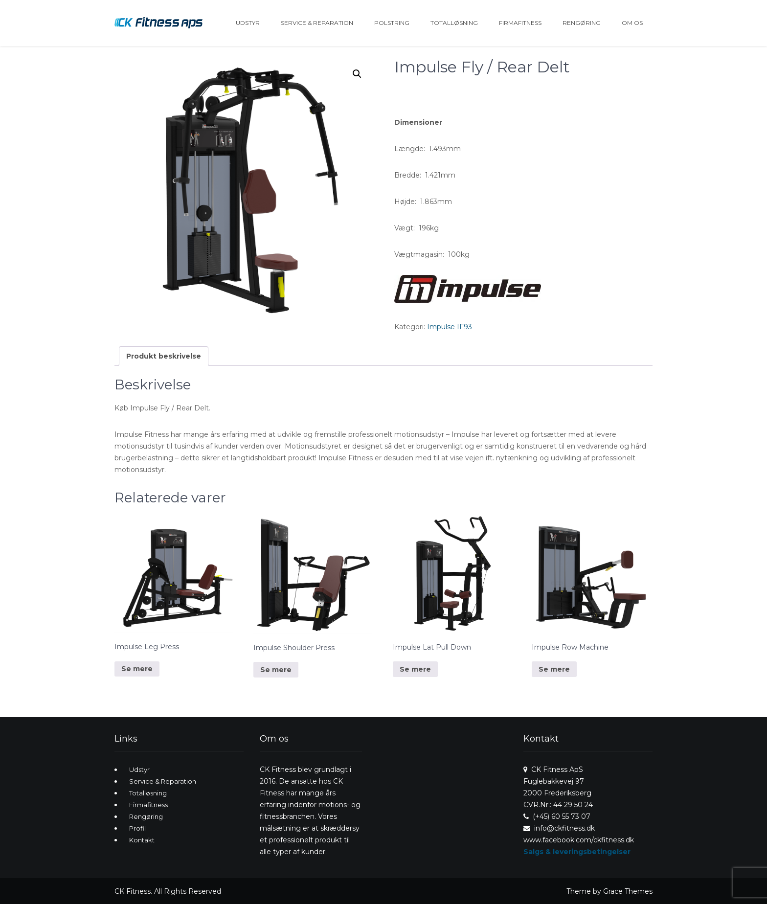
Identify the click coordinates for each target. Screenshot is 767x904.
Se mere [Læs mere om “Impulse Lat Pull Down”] (415, 669)
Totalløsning (454, 22)
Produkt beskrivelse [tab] (163, 356)
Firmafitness (520, 22)
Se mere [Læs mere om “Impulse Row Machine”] (554, 669)
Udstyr (248, 22)
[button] (357, 74)
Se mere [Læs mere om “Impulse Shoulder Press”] (276, 669)
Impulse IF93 (449, 326)
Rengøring (582, 22)
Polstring (391, 22)
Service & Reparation (317, 22)
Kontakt (142, 840)
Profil (137, 828)
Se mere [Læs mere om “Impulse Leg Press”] (137, 668)
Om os (632, 22)
